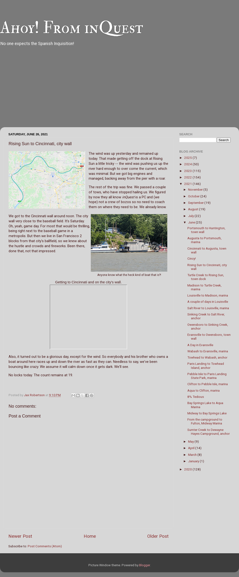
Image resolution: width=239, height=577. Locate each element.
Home (90, 536)
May (191, 441)
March (192, 455)
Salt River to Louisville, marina (208, 308)
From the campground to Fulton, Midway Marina (204, 421)
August (193, 209)
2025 (188, 158)
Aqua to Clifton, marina (203, 390)
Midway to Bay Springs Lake (207, 413)
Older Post (157, 536)
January (194, 461)
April (191, 448)
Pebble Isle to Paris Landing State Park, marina (207, 376)
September (196, 203)
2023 (188, 171)
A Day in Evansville (200, 345)
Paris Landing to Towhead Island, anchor (205, 365)
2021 (188, 184)
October (194, 196)
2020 (188, 469)
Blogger (144, 565)
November (195, 189)
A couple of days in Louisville (207, 301)
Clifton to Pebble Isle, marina (207, 384)
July (191, 216)
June (192, 222)
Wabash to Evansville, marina (207, 351)
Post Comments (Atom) (45, 546)
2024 (188, 164)
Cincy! (191, 258)
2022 (188, 177)
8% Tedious (195, 397)
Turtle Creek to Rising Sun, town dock (205, 277)
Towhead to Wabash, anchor (207, 357)
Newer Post (20, 536)
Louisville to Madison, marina (207, 295)
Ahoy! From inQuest (71, 27)
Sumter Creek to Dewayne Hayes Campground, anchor (208, 431)
